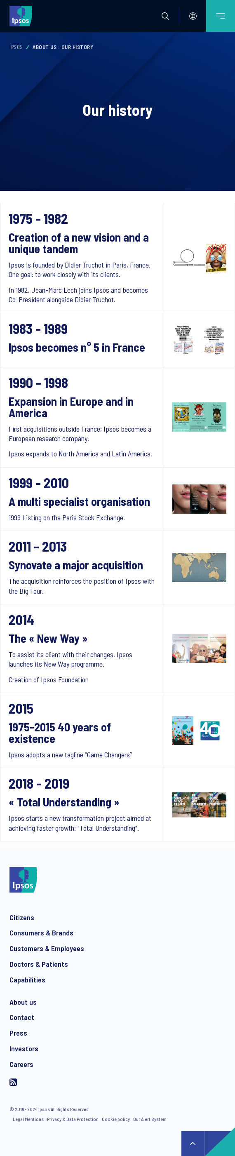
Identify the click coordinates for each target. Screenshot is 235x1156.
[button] (165, 16)
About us (23, 1001)
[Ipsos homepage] (22, 15)
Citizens (21, 917)
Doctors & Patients (38, 963)
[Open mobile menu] (220, 16)
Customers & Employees (46, 948)
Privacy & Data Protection (73, 1119)
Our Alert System (150, 1119)
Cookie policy (116, 1119)
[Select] (193, 16)
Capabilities (27, 979)
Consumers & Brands (41, 932)
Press (18, 1032)
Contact (21, 1017)
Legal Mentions (28, 1119)
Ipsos (16, 47)
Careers (21, 1064)
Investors (23, 1048)
